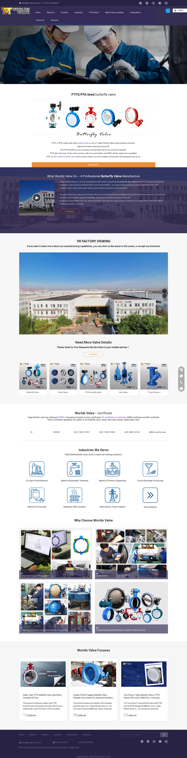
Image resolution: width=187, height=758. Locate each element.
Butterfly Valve (33, 392)
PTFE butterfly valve (93, 392)
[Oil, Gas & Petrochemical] (36, 468)
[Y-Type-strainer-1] (154, 376)
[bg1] (93, 135)
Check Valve (63, 392)
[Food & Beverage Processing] (150, 468)
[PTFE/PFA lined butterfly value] (93, 116)
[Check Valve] (63, 376)
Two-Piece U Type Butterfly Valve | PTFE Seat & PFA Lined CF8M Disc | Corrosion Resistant (142, 698)
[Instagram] (166, 3)
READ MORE (93, 165)
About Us (32, 735)
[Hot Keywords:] (168, 11)
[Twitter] (153, 3)
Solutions (57, 735)
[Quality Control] (131, 553)
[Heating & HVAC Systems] (74, 495)
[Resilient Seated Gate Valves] (124, 376)
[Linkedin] (146, 3)
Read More (69, 211)
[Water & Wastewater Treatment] (74, 468)
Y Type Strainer (154, 392)
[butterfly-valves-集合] (33, 376)
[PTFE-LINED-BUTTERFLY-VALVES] (93, 376)
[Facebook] (140, 3)
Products (45, 735)
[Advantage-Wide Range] (131, 607)
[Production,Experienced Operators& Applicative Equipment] (55, 607)
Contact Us (86, 735)
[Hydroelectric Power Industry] (112, 495)
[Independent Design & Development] (55, 553)
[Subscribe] (164, 734)
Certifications (72, 735)
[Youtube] (159, 3)
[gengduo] (150, 495)
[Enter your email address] (139, 734)
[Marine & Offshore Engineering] (112, 468)
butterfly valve (105, 94)
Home (21, 735)
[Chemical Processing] (36, 495)
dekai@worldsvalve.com (31, 3)
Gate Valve (124, 392)
